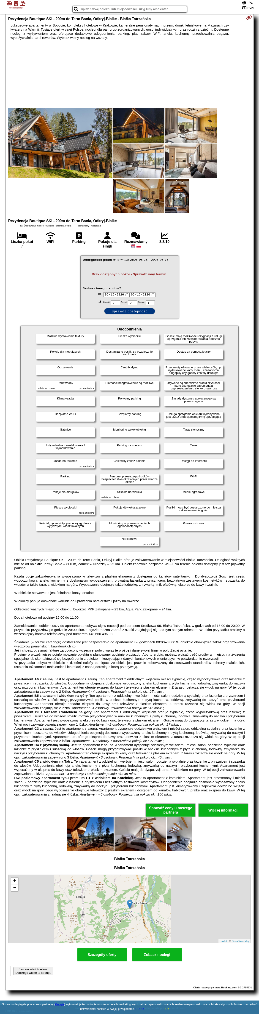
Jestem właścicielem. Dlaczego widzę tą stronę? (33, 971)
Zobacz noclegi (157, 955)
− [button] (14, 887)
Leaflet (223, 941)
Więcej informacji (223, 810)
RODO (140, 1009)
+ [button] (14, 881)
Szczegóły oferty (101, 955)
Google (59, 1004)
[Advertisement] (129, 74)
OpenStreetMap (241, 941)
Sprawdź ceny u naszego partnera (170, 810)
